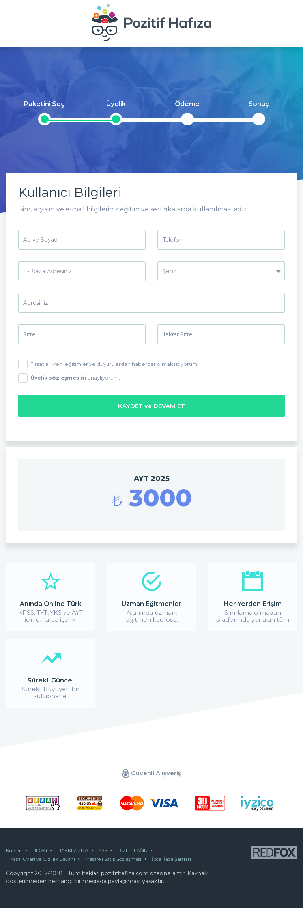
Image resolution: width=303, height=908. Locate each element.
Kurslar (14, 849)
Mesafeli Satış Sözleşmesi (117, 858)
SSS (111, 849)
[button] (221, 271)
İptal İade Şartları (177, 858)
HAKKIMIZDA (78, 849)
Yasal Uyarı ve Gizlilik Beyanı (44, 858)
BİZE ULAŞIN (143, 849)
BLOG (42, 849)
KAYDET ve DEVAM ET (151, 405)
